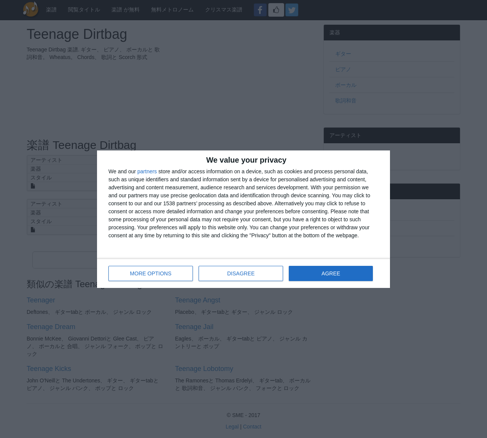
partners (147, 171)
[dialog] (243, 219)
